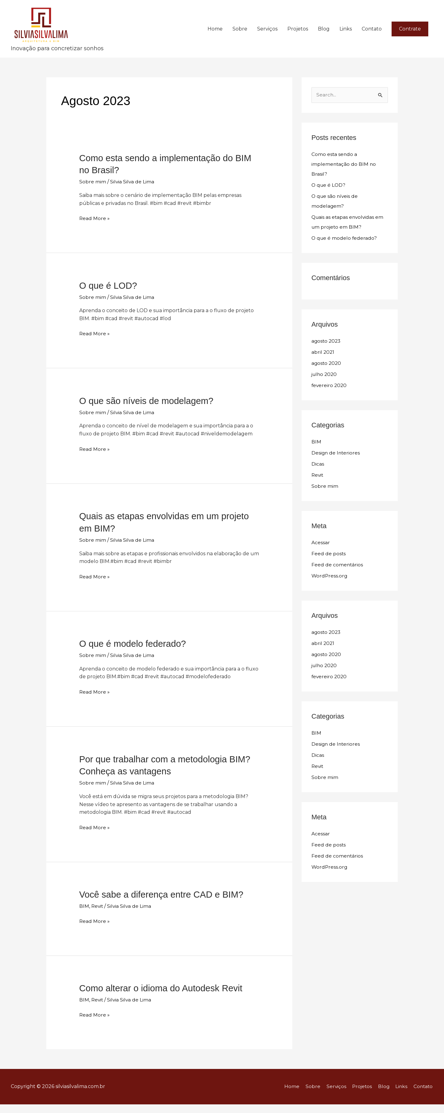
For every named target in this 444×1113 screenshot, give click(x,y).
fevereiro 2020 (329, 399)
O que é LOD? (109, 298)
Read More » (94, 230)
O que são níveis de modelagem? (148, 413)
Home (215, 35)
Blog (324, 35)
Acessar (320, 556)
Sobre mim (92, 194)
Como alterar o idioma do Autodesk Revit (163, 997)
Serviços (267, 35)
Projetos (297, 35)
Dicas (317, 477)
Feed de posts (328, 567)
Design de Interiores (336, 466)
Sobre (239, 35)
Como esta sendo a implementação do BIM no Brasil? (344, 177)
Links (345, 35)
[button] (410, 35)
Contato (372, 35)
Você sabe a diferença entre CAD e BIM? (164, 904)
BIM (84, 916)
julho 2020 (325, 388)
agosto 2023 (326, 354)
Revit (97, 916)
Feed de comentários (337, 578)
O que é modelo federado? (134, 655)
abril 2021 (323, 366)
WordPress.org (329, 589)
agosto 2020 (326, 377)
